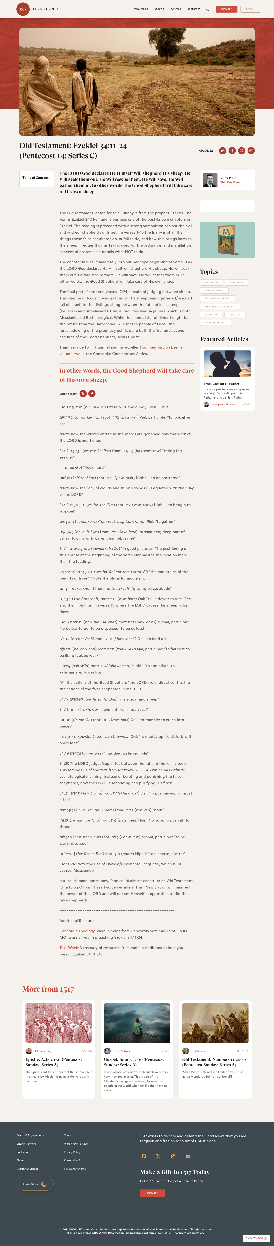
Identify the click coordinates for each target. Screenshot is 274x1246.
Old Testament (214, 290)
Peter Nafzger (121, 1051)
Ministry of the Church (220, 306)
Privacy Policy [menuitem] (72, 1152)
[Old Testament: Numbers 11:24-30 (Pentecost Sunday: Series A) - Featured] (215, 1023)
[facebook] (232, 150)
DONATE (226, 9)
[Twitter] (158, 1156)
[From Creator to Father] (227, 363)
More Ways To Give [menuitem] (76, 1143)
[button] (208, 9)
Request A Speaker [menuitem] (28, 1168)
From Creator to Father (221, 384)
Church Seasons (215, 322)
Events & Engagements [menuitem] (30, 1135)
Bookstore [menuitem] (23, 1152)
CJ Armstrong (43, 1051)
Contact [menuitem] (68, 1135)
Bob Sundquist (200, 1051)
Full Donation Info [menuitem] (75, 1168)
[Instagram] (173, 1156)
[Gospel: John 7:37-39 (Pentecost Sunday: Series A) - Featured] (137, 1023)
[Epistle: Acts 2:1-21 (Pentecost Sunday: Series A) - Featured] (58, 1023)
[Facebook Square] (143, 1156)
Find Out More (230, 182)
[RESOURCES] (140, 9)
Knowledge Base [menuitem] (74, 1160)
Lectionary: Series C (217, 298)
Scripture (211, 314)
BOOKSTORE (193, 9)
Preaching (236, 282)
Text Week (69, 947)
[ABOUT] (159, 9)
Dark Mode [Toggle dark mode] (35, 1184)
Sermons (235, 314)
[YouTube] (188, 1156)
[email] (251, 150)
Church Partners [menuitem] (26, 1143)
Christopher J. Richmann (223, 404)
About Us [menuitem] (22, 1160)
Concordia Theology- (78, 930)
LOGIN (250, 9)
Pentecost (211, 282)
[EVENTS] (175, 9)
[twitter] (241, 150)
